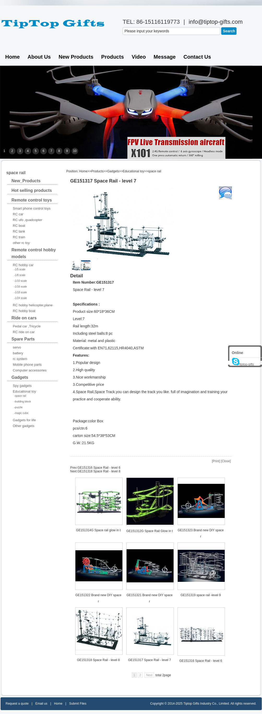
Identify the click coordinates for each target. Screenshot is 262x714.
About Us (39, 57)
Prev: (74, 467)
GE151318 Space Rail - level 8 (99, 471)
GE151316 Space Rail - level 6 (99, 467)
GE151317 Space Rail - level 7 (149, 660)
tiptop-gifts (243, 364)
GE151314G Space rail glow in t (98, 530)
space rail (154, 171)
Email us (41, 703)
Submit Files (77, 703)
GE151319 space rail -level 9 (201, 595)
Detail (76, 275)
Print (216, 461)
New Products (75, 57)
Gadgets (113, 171)
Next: (74, 471)
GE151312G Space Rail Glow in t (149, 531)
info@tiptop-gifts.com (216, 22)
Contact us (197, 57)
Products (112, 57)
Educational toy (133, 171)
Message (165, 57)
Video (139, 57)
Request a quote (17, 703)
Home (12, 57)
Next (149, 675)
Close (226, 461)
